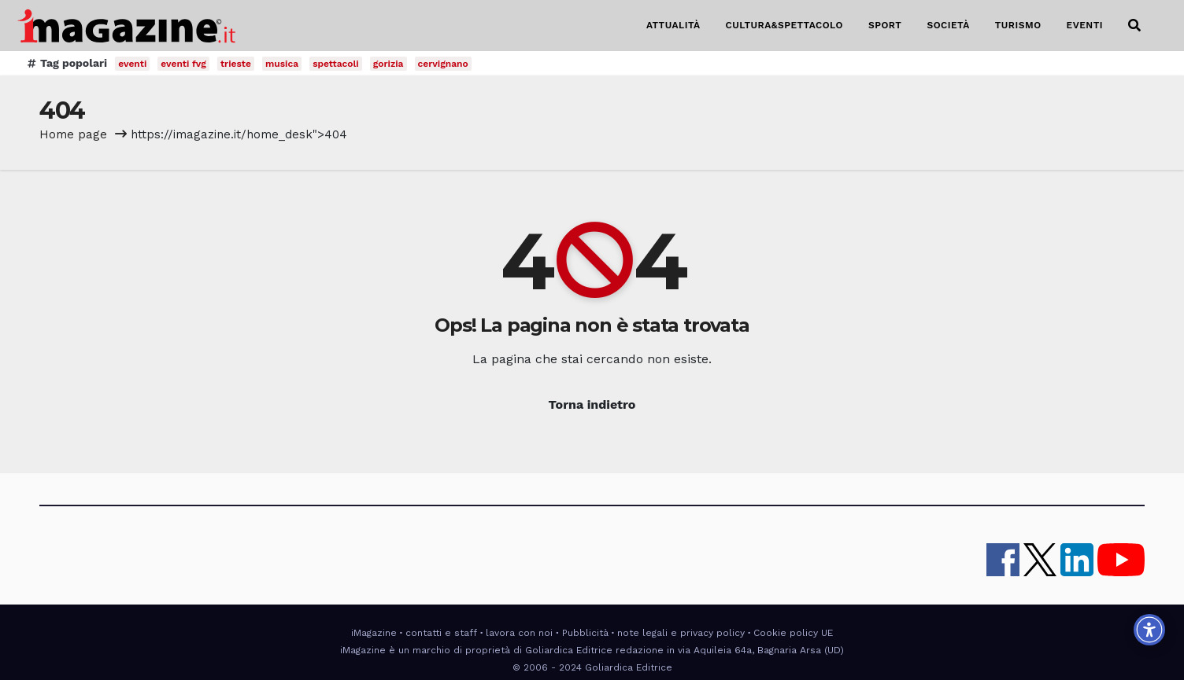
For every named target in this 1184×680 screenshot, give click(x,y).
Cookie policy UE (793, 632)
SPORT (885, 25)
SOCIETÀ (948, 25)
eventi (132, 63)
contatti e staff (441, 632)
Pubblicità (585, 632)
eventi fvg (183, 63)
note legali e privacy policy (681, 632)
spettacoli (336, 63)
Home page (73, 134)
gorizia (388, 63)
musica (281, 63)
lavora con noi (519, 632)
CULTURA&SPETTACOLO (784, 25)
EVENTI (1085, 25)
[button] (1134, 25)
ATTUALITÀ (673, 25)
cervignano (443, 63)
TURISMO (1018, 25)
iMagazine (374, 632)
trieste (235, 63)
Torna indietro (592, 404)
